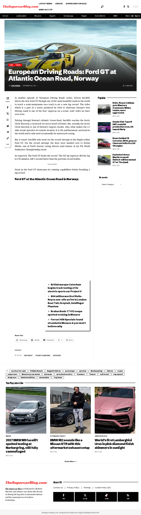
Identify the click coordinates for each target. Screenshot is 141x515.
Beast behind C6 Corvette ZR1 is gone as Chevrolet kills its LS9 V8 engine (125, 142)
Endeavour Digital (76, 512)
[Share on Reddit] (8, 126)
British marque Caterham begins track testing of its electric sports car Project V (65, 288)
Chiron (117, 370)
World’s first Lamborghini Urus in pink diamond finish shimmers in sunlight (114, 443)
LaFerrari (111, 373)
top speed (126, 373)
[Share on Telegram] (8, 132)
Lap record (57, 354)
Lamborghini (21, 16)
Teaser (98, 373)
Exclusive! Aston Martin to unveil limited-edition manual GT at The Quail (124, 158)
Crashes (86, 373)
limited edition (29, 377)
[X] (128, 7)
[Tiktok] (106, 496)
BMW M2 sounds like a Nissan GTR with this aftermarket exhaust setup (70, 443)
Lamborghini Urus (101, 435)
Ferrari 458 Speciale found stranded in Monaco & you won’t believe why (67, 322)
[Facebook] (124, 7)
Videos (18, 65)
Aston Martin (100, 16)
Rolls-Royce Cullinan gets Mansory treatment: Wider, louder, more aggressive (123, 108)
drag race (12, 377)
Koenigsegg (68, 16)
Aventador (46, 377)
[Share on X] (8, 113)
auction (88, 370)
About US (57, 481)
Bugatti (52, 16)
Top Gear (61, 377)
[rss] (128, 496)
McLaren (38, 16)
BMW (115, 16)
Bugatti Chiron (57, 370)
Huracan (51, 373)
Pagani (84, 16)
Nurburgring (102, 370)
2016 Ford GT (28, 354)
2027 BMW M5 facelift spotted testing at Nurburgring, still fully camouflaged (22, 444)
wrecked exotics (68, 373)
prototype (74, 370)
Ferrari (5, 16)
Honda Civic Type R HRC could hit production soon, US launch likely (123, 126)
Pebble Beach (38, 370)
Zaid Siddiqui (16, 85)
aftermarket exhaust (58, 435)
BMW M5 (8, 435)
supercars (13, 373)
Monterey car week (32, 373)
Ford (11, 65)
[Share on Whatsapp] (8, 120)
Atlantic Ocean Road (43, 354)
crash (128, 370)
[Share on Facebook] (8, 107)
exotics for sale (19, 370)
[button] (102, 6)
